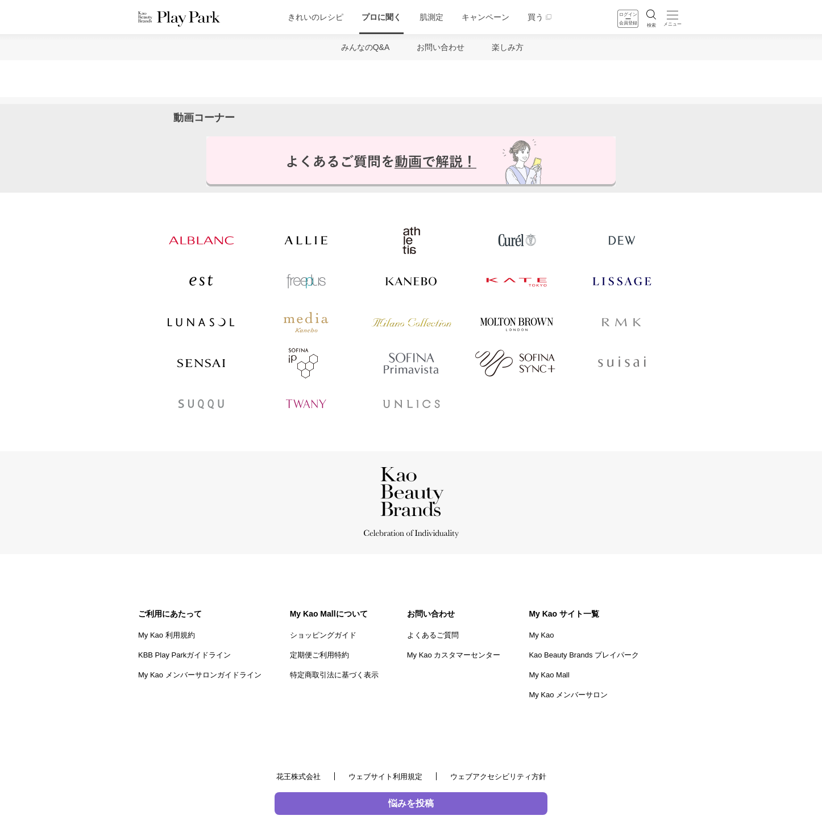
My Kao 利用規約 (166, 635)
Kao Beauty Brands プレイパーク (584, 655)
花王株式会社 (298, 776)
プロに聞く (381, 17)
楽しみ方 (508, 47)
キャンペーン (485, 17)
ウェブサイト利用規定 (385, 776)
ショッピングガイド (323, 635)
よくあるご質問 (433, 635)
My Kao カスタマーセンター (454, 655)
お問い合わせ (440, 47)
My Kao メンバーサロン (568, 694)
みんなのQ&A (365, 47)
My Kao (541, 635)
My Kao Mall (549, 675)
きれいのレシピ (315, 17)
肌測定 (431, 17)
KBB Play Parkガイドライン (184, 655)
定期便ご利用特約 (319, 655)
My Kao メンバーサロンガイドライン (199, 675)
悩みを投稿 (411, 803)
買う (535, 17)
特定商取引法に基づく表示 (334, 675)
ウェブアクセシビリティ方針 (498, 776)
